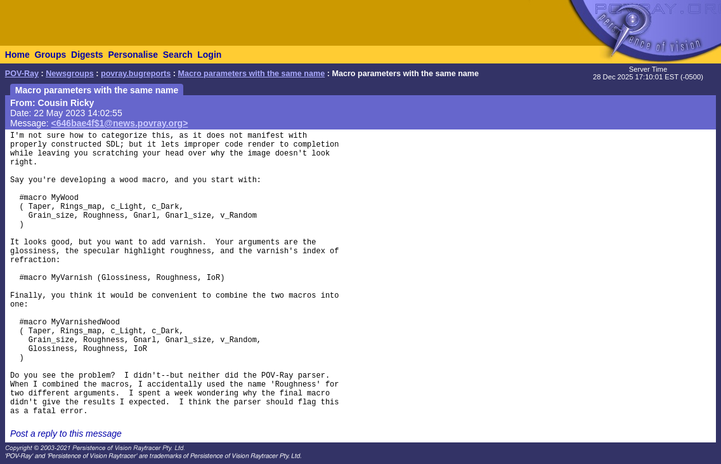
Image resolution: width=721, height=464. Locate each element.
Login (209, 55)
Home (17, 55)
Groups (50, 55)
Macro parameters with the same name (251, 73)
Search (178, 55)
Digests (87, 55)
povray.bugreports (136, 73)
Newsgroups (70, 73)
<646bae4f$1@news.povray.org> (119, 123)
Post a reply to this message (66, 433)
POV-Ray (22, 73)
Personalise (133, 55)
